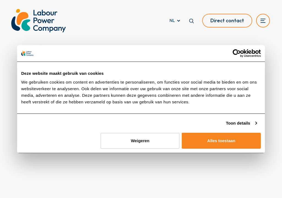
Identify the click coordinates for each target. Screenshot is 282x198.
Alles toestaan (221, 140)
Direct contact (227, 20)
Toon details (238, 123)
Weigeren (140, 140)
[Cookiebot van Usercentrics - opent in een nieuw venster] (237, 53)
